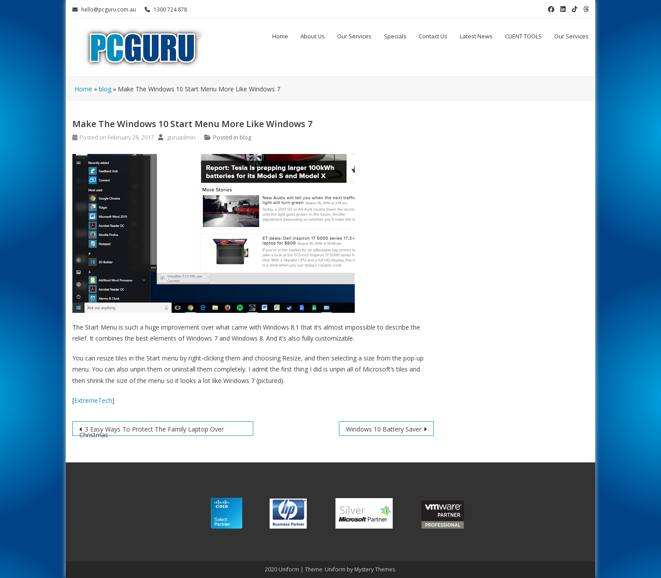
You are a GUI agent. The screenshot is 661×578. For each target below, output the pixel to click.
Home (280, 36)
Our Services (354, 36)
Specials (395, 36)
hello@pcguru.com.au (104, 9)
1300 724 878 (166, 9)
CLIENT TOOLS (523, 36)
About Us (312, 36)
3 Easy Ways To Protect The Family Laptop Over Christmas (151, 430)
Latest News (476, 36)
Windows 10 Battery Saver (383, 429)
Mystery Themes (374, 569)
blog (245, 137)
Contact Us (433, 36)
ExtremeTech (93, 400)
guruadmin (181, 137)
